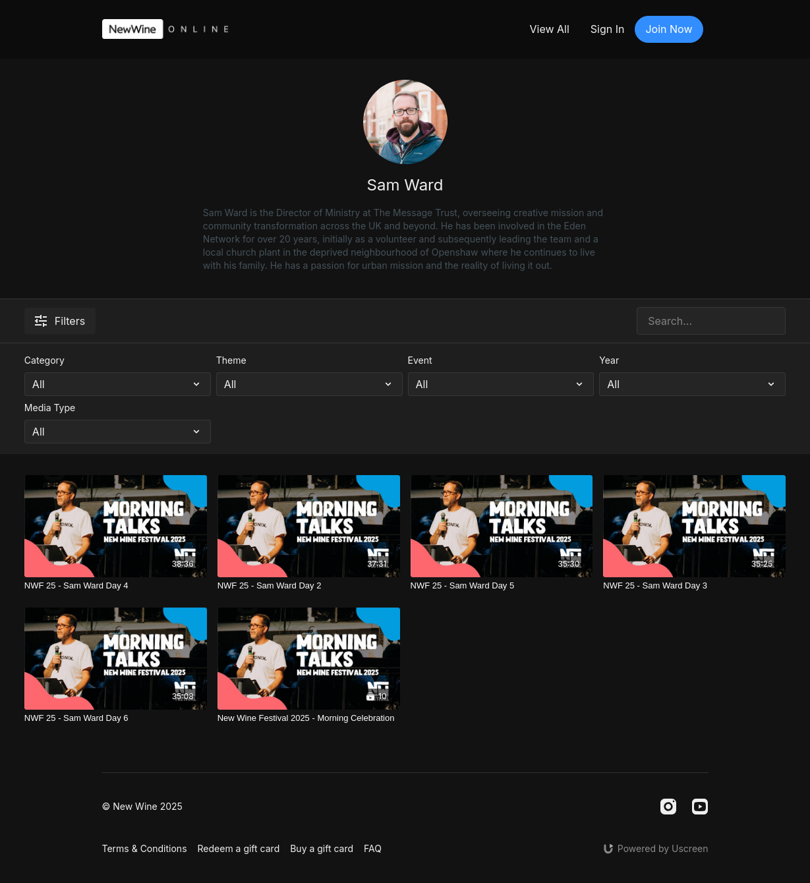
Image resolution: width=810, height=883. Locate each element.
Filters (60, 321)
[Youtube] (700, 806)
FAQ (373, 848)
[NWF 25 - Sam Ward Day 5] (502, 585)
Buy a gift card (321, 848)
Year (609, 360)
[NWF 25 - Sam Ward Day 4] (115, 585)
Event (420, 360)
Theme (231, 360)
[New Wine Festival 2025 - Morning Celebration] (308, 718)
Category (44, 360)
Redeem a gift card (239, 848)
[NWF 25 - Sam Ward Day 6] (115, 718)
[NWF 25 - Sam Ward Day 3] (694, 585)
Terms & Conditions (144, 848)
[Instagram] (668, 806)
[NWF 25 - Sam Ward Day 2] (308, 585)
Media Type (49, 407)
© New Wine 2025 (142, 806)
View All (549, 29)
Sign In (608, 29)
